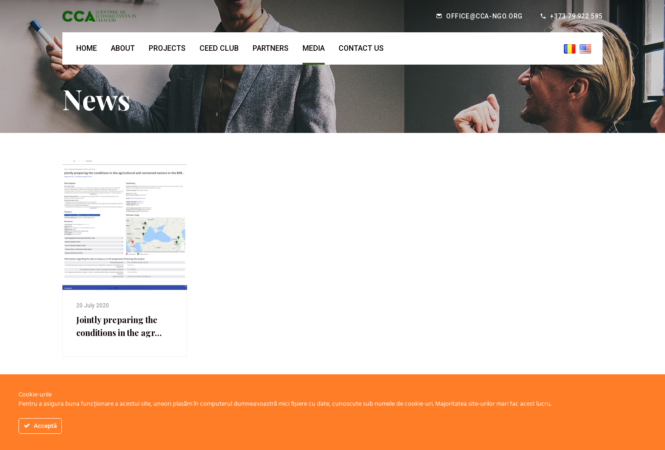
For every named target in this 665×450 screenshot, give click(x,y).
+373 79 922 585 (576, 16)
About (123, 48)
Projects (167, 48)
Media (313, 48)
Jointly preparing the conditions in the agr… (119, 326)
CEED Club (219, 48)
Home (86, 48)
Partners (271, 48)
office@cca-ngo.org (484, 16)
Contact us (361, 48)
